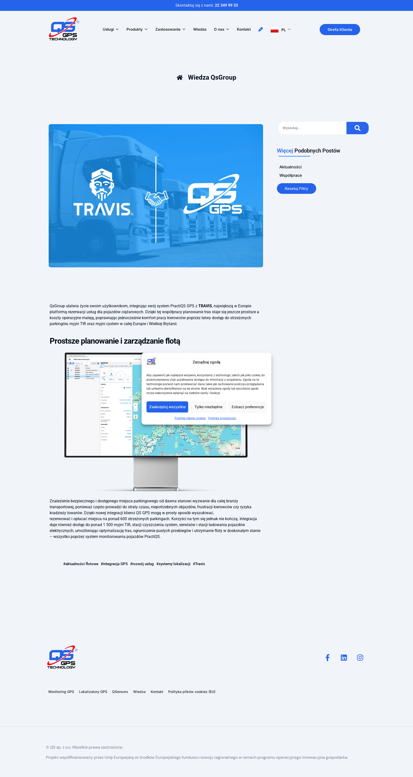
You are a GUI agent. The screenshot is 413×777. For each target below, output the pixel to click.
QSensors (120, 691)
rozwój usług (143, 564)
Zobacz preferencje (247, 407)
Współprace (290, 175)
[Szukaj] (376, 128)
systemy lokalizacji (174, 564)
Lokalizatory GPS (93, 691)
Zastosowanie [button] (170, 29)
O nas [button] (221, 29)
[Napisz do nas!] (260, 29)
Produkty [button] (137, 29)
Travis (200, 564)
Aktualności (290, 166)
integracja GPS (115, 564)
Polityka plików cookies (190, 418)
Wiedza (199, 29)
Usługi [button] (111, 29)
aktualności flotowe (81, 564)
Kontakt (244, 29)
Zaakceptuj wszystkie (167, 407)
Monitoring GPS (61, 691)
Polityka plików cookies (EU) (191, 691)
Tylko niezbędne (208, 407)
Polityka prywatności (222, 418)
